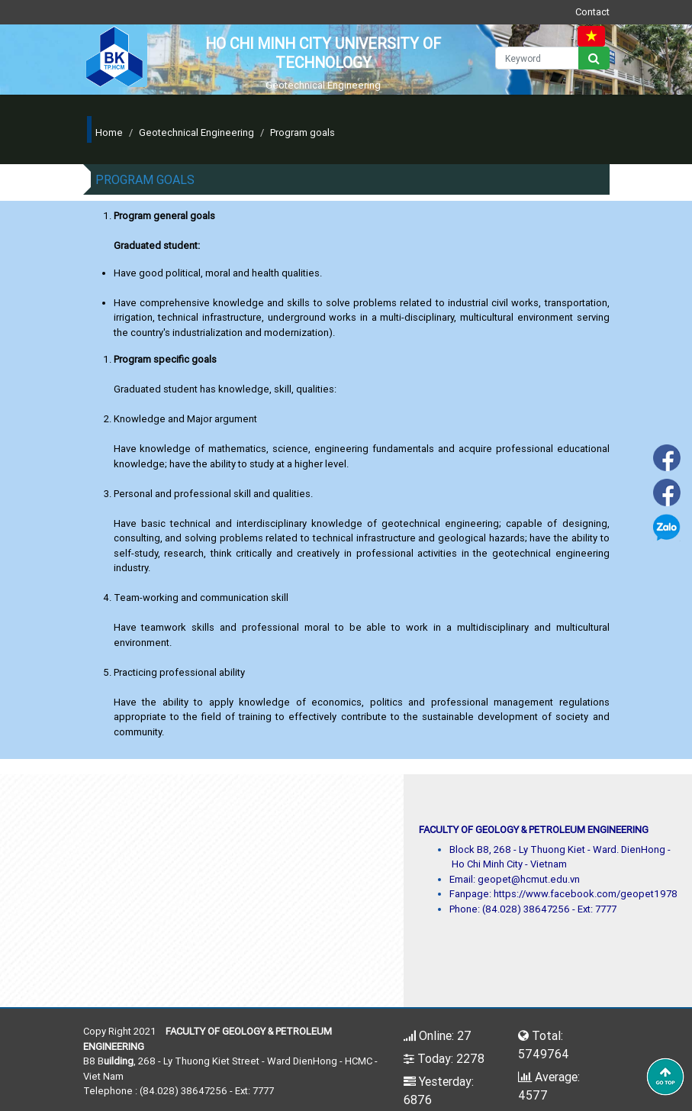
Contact (592, 11)
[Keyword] (537, 58)
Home (109, 132)
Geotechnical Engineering (196, 132)
